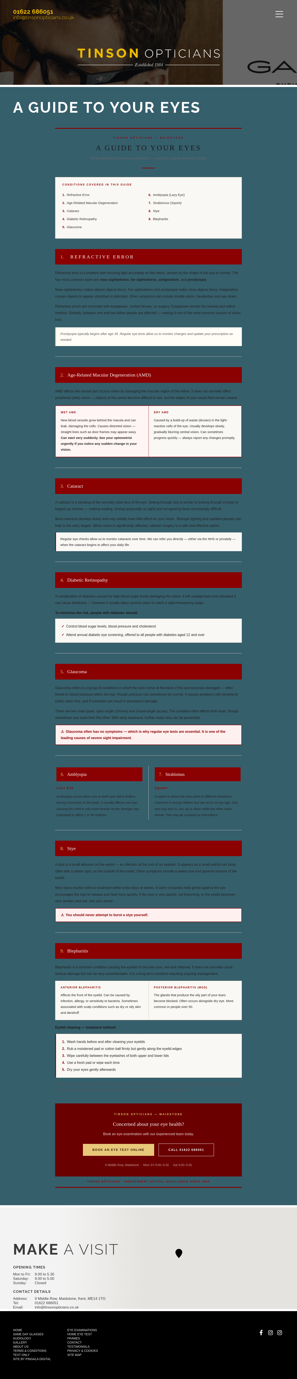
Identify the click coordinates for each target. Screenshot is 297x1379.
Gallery (20, 1342)
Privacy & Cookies (82, 1350)
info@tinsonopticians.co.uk (43, 17)
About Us (20, 1346)
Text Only (21, 1355)
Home (17, 1330)
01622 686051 (33, 11)
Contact (74, 1342)
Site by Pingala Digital (32, 1359)
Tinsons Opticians (149, 57)
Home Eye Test (79, 1334)
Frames (73, 1338)
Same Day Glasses (28, 1334)
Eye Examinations (82, 1330)
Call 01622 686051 (186, 1149)
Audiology (22, 1338)
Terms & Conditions (29, 1350)
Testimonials (78, 1346)
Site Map (74, 1355)
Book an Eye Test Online (118, 1149)
